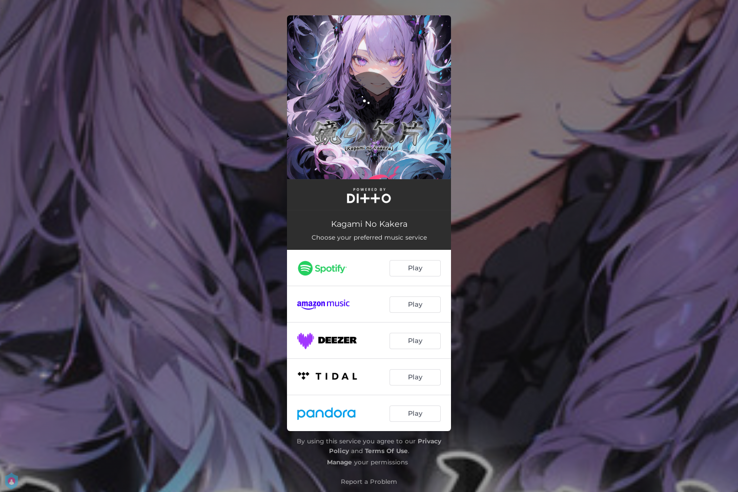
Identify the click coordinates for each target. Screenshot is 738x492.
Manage (339, 462)
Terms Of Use (386, 451)
